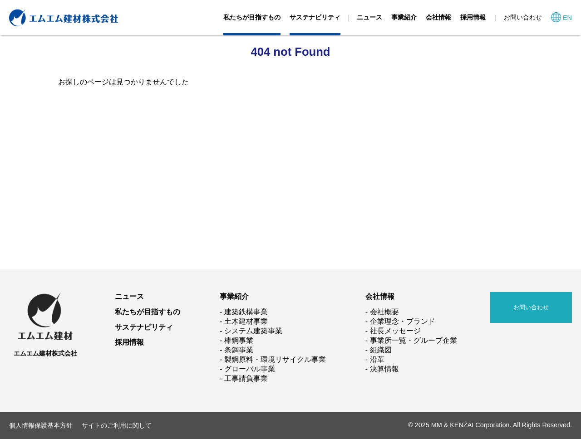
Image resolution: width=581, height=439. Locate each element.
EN (567, 17)
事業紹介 (404, 17)
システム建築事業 (253, 331)
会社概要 (384, 312)
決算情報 (384, 369)
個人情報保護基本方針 (41, 425)
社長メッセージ (395, 331)
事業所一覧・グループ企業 (413, 340)
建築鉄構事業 (246, 312)
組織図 (381, 350)
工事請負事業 (246, 378)
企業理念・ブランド (402, 321)
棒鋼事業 (238, 340)
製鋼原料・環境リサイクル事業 (275, 359)
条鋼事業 (238, 350)
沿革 (377, 359)
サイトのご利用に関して (117, 425)
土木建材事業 (246, 321)
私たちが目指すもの (252, 17)
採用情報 (473, 17)
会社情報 (438, 17)
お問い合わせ (523, 17)
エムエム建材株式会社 (45, 353)
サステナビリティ (315, 17)
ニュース (369, 17)
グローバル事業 (249, 369)
